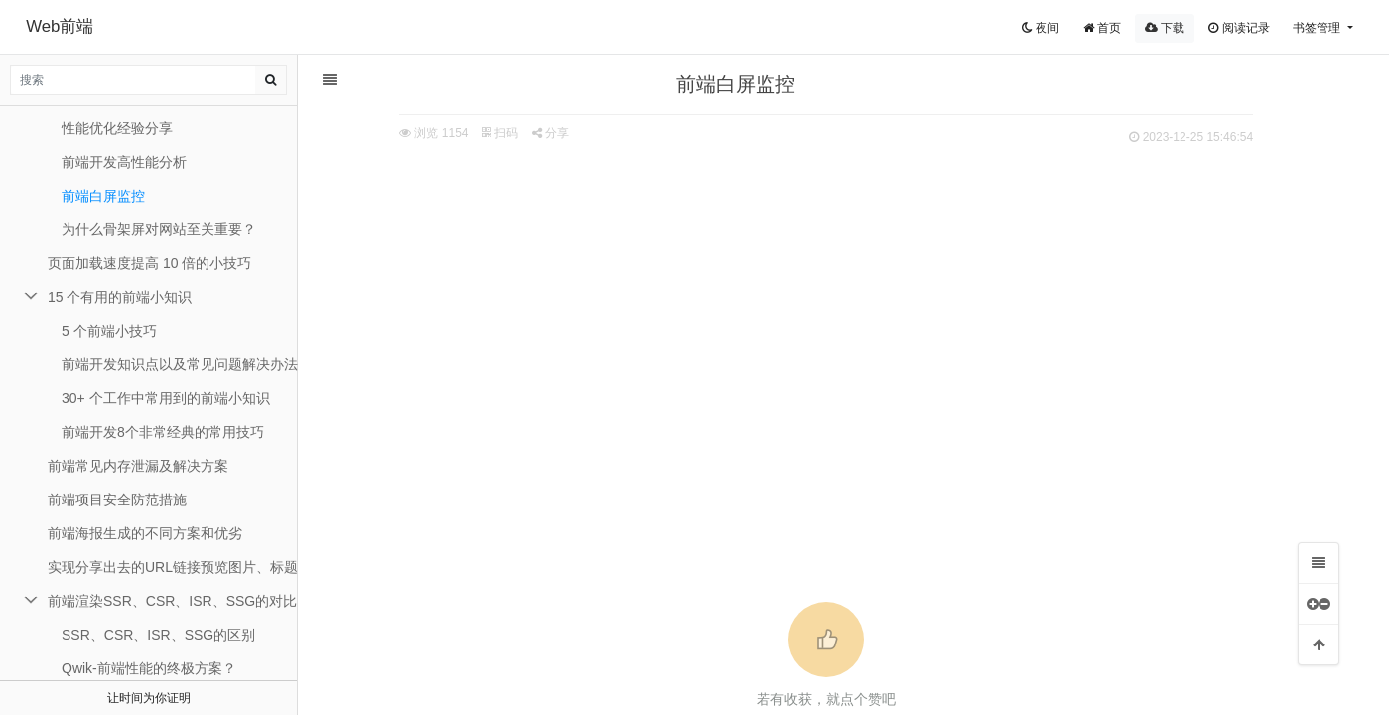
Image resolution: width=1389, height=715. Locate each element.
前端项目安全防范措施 (117, 499)
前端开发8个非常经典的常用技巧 (163, 432)
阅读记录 (1238, 28)
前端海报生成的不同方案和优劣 (145, 533)
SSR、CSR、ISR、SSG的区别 (158, 635)
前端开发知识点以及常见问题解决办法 (180, 364)
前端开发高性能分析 (124, 162)
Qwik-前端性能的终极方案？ (149, 668)
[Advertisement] (834, 299)
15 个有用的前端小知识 (120, 297)
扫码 (507, 133)
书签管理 (1318, 28)
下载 (1164, 28)
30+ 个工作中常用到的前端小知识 (166, 398)
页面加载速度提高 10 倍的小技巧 (149, 263)
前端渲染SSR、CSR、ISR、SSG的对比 (172, 601)
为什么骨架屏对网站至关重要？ (159, 229)
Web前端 (59, 26)
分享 (557, 133)
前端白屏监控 (103, 196)
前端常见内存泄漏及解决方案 (138, 466)
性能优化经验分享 (117, 128)
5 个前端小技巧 (109, 331)
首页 (1102, 28)
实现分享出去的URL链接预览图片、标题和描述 (173, 567)
